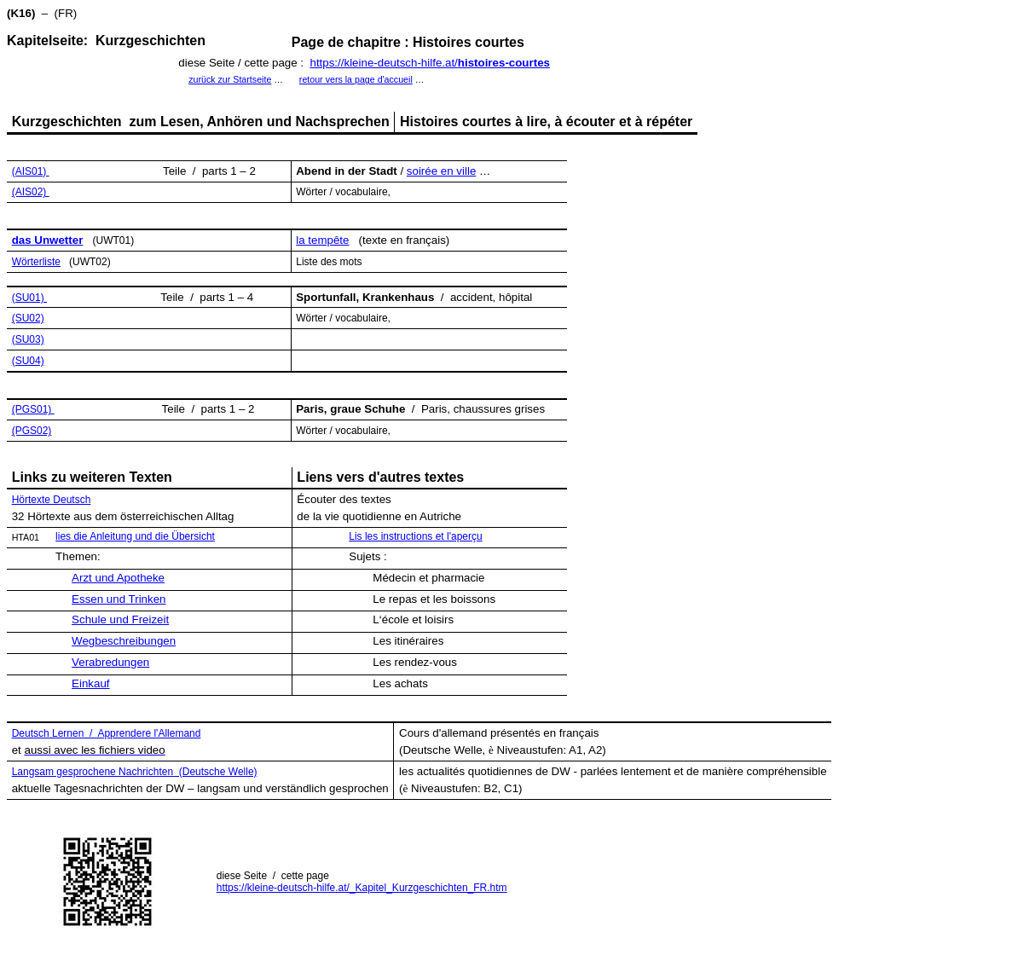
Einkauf (90, 683)
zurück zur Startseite (229, 79)
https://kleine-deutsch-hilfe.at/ (430, 62)
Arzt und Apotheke (118, 577)
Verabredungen (110, 662)
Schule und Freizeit (120, 619)
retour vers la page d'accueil (356, 79)
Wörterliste (36, 262)
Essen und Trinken (118, 599)
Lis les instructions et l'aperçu (415, 536)
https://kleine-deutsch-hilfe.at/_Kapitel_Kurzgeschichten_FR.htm (362, 888)
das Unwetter (48, 240)
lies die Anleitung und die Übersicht (135, 536)
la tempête (322, 240)
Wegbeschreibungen (124, 640)
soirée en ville (442, 171)
